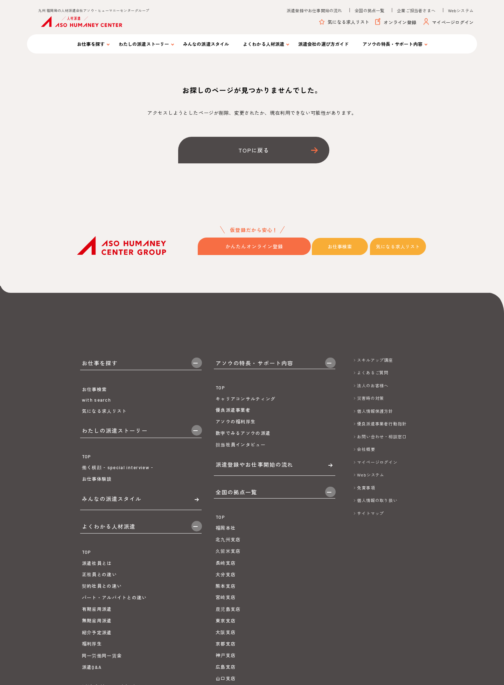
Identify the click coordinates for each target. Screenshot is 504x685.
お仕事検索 (341, 246)
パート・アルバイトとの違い (114, 647)
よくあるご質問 (372, 371)
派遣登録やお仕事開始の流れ (314, 10)
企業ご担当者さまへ (416, 10)
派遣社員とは (97, 613)
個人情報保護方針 (375, 410)
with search (96, 413)
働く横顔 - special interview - (118, 494)
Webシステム (461, 10)
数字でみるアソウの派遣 (243, 442)
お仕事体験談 (97, 506)
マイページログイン (449, 22)
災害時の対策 (370, 397)
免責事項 (366, 487)
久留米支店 (228, 579)
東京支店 (226, 649)
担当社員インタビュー (241, 454)
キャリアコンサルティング (246, 408)
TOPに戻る (253, 150)
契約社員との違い (102, 635)
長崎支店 (226, 591)
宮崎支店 (226, 625)
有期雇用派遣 (97, 659)
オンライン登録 (395, 22)
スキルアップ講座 (375, 359)
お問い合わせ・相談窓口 (381, 435)
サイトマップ (370, 512)
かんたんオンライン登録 (254, 245)
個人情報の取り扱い (377, 499)
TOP (86, 483)
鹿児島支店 (228, 637)
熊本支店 (226, 614)
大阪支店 (226, 660)
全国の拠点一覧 (369, 10)
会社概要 (366, 448)
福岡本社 (226, 556)
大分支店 (226, 603)
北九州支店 (228, 568)
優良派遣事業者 (233, 419)
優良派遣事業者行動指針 (381, 423)
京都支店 (226, 672)
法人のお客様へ (372, 384)
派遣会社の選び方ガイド (323, 44)
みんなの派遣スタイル (206, 44)
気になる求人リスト (344, 22)
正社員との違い (99, 624)
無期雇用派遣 (97, 670)
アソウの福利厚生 (235, 430)
